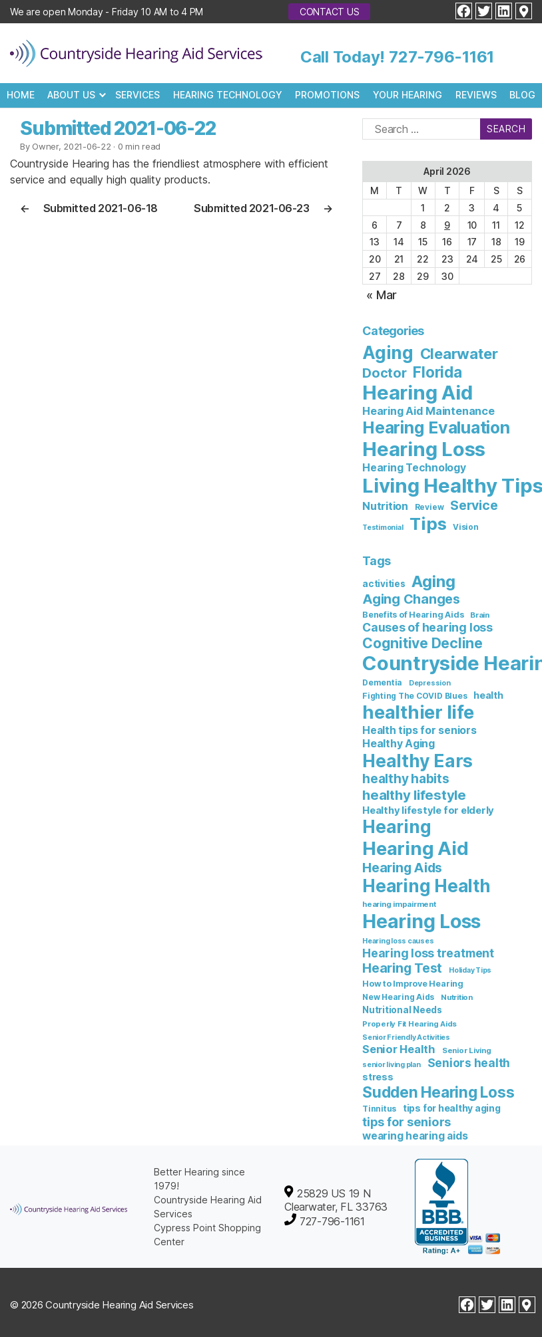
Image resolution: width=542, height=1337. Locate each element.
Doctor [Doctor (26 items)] (384, 373)
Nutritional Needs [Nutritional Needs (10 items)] (402, 1010)
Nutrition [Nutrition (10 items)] (385, 506)
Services (137, 94)
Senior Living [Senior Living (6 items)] (466, 1050)
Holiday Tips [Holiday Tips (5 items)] (470, 970)
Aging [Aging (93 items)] (433, 581)
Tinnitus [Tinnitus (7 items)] (379, 1109)
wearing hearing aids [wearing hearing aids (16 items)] (414, 1136)
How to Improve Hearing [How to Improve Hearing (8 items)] (412, 984)
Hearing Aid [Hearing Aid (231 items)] (417, 392)
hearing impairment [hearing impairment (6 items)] (399, 904)
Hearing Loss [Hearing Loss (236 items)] (423, 449)
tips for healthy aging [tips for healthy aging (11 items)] (452, 1108)
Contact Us (330, 11)
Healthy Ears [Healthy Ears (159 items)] (417, 760)
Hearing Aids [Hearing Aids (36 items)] (402, 868)
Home (21, 94)
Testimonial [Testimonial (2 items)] (382, 527)
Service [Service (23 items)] (473, 505)
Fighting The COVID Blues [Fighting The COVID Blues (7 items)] (414, 696)
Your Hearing (407, 94)
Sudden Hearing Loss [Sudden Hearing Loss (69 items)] (438, 1092)
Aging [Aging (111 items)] (387, 352)
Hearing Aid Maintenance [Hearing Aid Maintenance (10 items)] (428, 411)
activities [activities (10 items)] (384, 583)
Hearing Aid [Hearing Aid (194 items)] (415, 848)
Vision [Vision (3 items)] (466, 527)
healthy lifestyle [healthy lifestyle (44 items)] (414, 795)
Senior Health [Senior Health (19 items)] (398, 1049)
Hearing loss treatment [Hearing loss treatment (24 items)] (428, 953)
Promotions (327, 94)
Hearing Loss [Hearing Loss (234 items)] (421, 921)
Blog (522, 94)
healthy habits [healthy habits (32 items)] (405, 779)
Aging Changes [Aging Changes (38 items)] (411, 599)
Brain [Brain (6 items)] (479, 615)
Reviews (476, 94)
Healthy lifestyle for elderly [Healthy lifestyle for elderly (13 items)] (428, 810)
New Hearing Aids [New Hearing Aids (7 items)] (398, 997)
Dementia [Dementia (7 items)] (382, 682)
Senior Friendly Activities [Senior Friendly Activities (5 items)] (406, 1037)
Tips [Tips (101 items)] (427, 523)
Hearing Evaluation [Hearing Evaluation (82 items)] (436, 427)
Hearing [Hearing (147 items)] (396, 826)
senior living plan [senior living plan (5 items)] (391, 1064)
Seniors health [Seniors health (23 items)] (469, 1063)
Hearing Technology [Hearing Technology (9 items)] (414, 467)
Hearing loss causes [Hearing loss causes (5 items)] (397, 941)
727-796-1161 (441, 56)
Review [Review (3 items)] (429, 507)
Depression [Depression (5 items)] (430, 683)
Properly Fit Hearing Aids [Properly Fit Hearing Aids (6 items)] (409, 1024)
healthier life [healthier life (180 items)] (418, 712)
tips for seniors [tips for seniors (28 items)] (406, 1121)
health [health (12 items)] (488, 695)
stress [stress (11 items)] (378, 1076)
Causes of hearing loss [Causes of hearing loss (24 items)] (427, 627)
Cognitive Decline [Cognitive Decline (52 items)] (422, 643)
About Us (71, 94)
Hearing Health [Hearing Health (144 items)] (426, 886)
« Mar (381, 295)
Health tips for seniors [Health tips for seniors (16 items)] (419, 730)
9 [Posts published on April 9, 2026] (447, 225)
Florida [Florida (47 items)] (437, 372)
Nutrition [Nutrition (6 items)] (457, 997)
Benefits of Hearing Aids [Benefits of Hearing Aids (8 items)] (412, 615)
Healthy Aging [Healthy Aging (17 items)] (398, 743)
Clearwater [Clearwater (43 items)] (459, 353)
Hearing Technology (227, 94)
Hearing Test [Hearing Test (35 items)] (402, 968)
